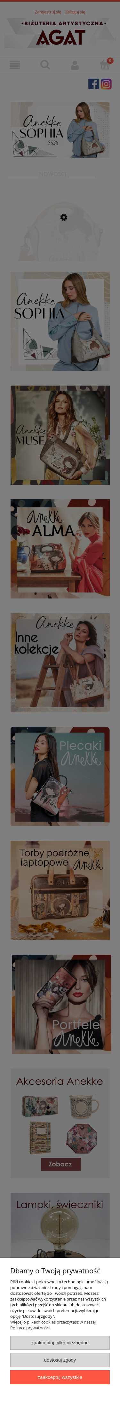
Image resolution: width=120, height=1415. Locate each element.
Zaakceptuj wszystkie (60, 1377)
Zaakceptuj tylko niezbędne (60, 1342)
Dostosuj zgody (60, 1360)
